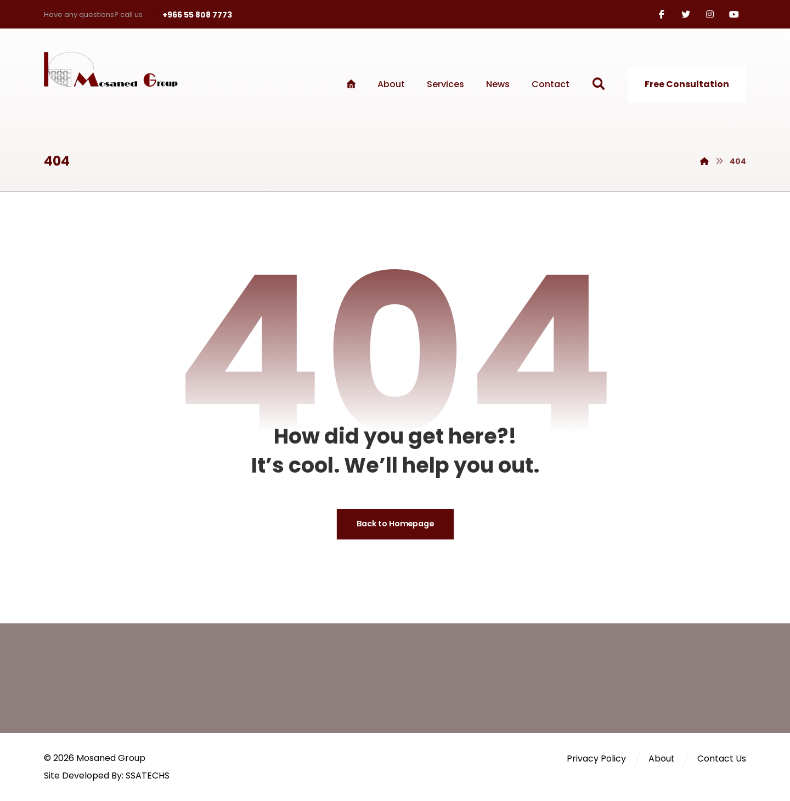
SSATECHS (148, 775)
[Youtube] (734, 14)
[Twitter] (685, 14)
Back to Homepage (394, 524)
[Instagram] (709, 14)
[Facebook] (661, 14)
